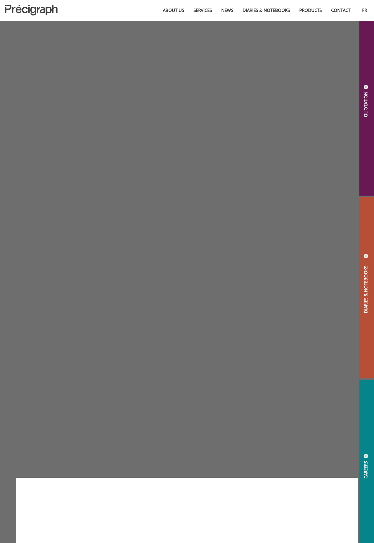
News (227, 10)
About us (173, 10)
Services (202, 10)
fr (364, 10)
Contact (340, 10)
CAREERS (365, 469)
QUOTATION (365, 104)
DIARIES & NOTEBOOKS (365, 287)
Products (310, 10)
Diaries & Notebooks (266, 10)
